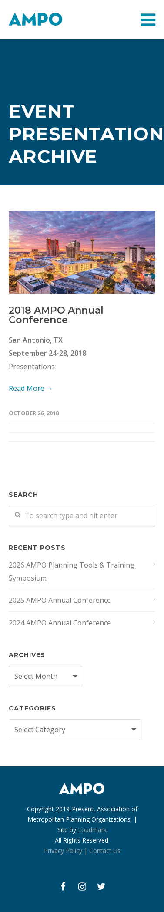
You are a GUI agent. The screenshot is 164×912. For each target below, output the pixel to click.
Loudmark (92, 830)
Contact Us (104, 850)
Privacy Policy (63, 850)
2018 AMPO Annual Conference (56, 315)
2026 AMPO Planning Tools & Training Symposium (71, 571)
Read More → (31, 388)
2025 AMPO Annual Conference (60, 600)
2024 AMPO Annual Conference (60, 623)
